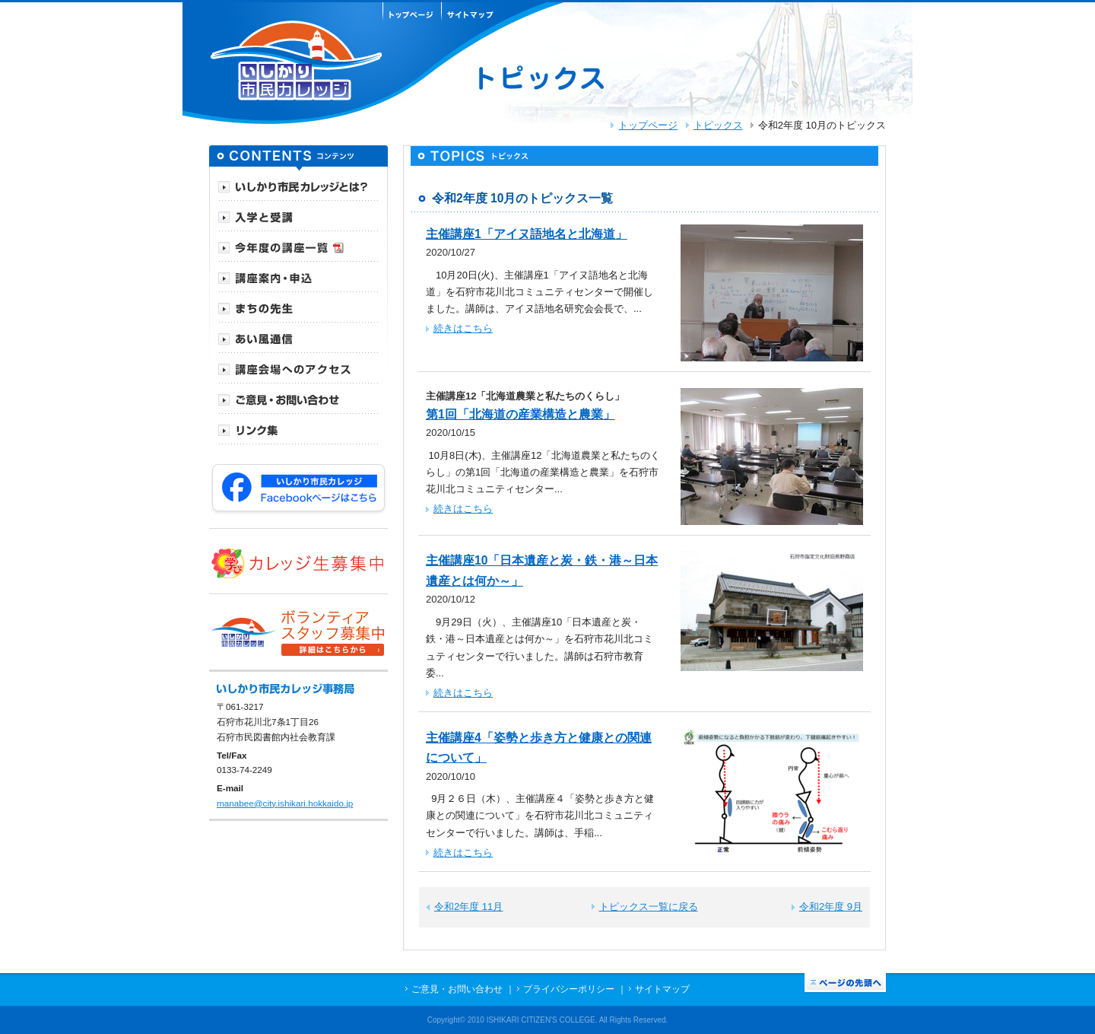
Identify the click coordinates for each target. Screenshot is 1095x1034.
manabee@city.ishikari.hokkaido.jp (285, 803)
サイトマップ (662, 989)
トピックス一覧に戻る (648, 906)
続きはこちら (463, 328)
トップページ (648, 125)
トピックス (718, 125)
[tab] (298, 185)
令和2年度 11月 (468, 906)
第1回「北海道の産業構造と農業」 (520, 414)
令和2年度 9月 (830, 906)
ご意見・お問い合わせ (457, 989)
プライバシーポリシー (568, 989)
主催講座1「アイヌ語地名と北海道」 (526, 233)
